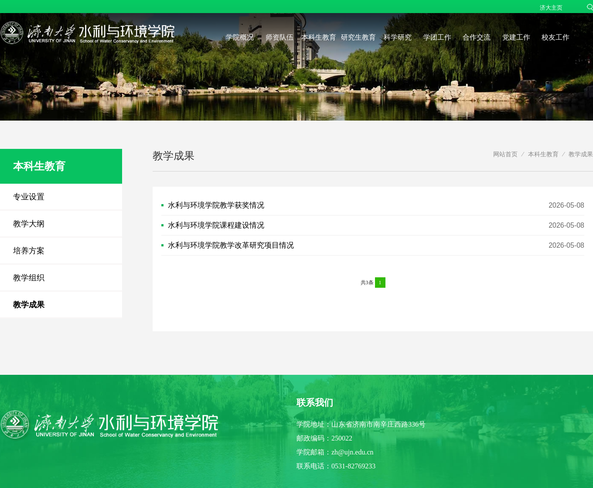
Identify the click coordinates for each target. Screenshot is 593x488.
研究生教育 (358, 37)
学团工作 (437, 37)
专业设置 (28, 196)
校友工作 (555, 37)
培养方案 (28, 250)
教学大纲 (28, 223)
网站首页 (505, 154)
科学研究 (398, 37)
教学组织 (28, 277)
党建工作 (516, 37)
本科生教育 (318, 37)
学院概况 (240, 37)
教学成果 (28, 304)
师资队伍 (279, 37)
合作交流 (477, 37)
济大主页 (551, 7)
